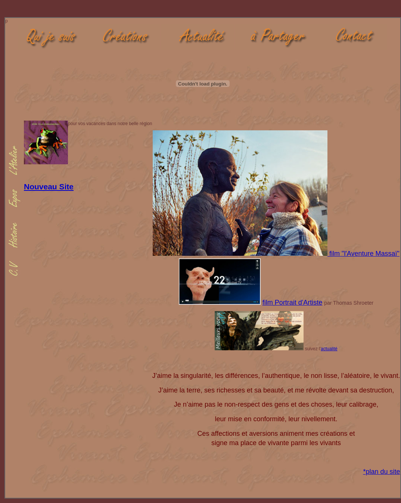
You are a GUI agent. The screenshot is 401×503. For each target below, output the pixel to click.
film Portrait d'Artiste (292, 302)
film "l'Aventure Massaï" (364, 253)
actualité (329, 348)
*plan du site (381, 471)
